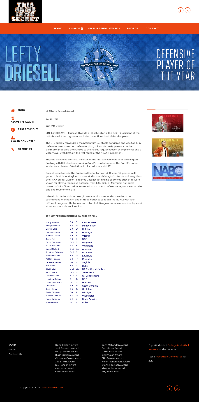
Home (12, 349)
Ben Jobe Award (64, 368)
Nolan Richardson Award (116, 361)
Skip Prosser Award (112, 358)
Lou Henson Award (65, 364)
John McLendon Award (115, 345)
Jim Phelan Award (112, 355)
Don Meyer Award (112, 348)
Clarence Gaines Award (68, 358)
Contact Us (15, 354)
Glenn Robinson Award (115, 364)
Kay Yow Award (110, 371)
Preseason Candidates (169, 356)
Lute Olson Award (112, 351)
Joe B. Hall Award (65, 361)
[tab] (26, 120)
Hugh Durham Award (67, 355)
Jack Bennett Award (67, 348)
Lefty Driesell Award (66, 351)
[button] (58, 28)
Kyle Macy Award (64, 371)
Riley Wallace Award (113, 368)
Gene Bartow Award (66, 345)
